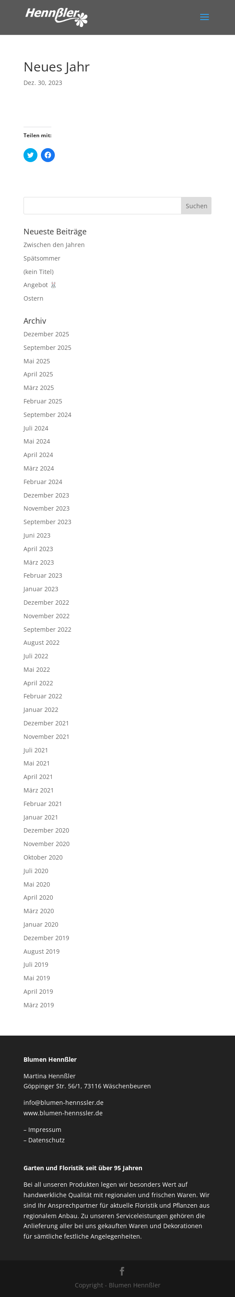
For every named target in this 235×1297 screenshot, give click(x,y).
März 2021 (39, 790)
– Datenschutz (44, 1140)
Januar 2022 (41, 709)
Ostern (34, 298)
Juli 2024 (36, 428)
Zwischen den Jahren (54, 244)
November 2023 (47, 508)
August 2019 (42, 951)
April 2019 (38, 991)
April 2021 (38, 776)
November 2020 (47, 844)
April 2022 (38, 683)
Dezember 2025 (46, 334)
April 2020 (38, 897)
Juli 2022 (36, 656)
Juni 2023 (37, 535)
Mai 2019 (37, 978)
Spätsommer (42, 258)
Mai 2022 (37, 669)
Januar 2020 (41, 924)
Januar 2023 (41, 589)
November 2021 (47, 736)
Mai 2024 (37, 441)
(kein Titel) (39, 272)
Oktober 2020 (43, 857)
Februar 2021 (43, 803)
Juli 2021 (36, 750)
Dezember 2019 (46, 938)
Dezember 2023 (46, 495)
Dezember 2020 (46, 830)
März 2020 (39, 911)
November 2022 (47, 616)
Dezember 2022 (46, 602)
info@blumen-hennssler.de (64, 1102)
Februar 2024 (43, 481)
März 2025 (39, 387)
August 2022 (42, 642)
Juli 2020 (36, 871)
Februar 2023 (43, 575)
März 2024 (39, 468)
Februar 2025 (43, 401)
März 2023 (39, 562)
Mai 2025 (37, 361)
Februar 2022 (43, 696)
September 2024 (47, 414)
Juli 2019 (36, 964)
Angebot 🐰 (40, 285)
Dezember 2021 (46, 723)
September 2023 (47, 522)
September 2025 (47, 347)
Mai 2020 (37, 884)
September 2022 (47, 629)
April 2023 (38, 549)
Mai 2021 (37, 763)
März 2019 (39, 1005)
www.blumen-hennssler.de (63, 1113)
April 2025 (38, 374)
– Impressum (42, 1129)
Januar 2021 (41, 817)
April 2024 (38, 454)
